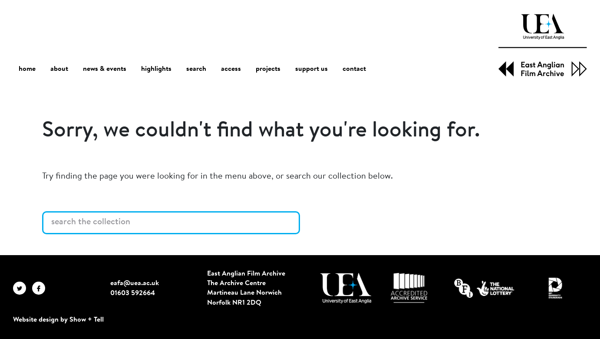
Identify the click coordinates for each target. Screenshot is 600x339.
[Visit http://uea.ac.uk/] (345, 288)
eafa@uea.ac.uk (134, 283)
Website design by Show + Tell (58, 319)
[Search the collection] (171, 223)
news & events (104, 69)
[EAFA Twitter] (22, 288)
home (27, 69)
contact (354, 69)
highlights (156, 69)
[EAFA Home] (542, 45)
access (231, 69)
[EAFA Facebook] (40, 288)
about (59, 69)
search (196, 69)
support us (311, 69)
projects (268, 69)
